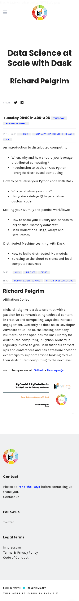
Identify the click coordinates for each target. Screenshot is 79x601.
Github (39, 370)
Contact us (11, 497)
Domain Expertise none (27, 280)
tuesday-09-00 (16, 123)
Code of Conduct (15, 557)
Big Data (30, 272)
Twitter (8, 522)
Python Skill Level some (59, 280)
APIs (17, 272)
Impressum (12, 547)
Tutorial (24, 134)
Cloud (44, 272)
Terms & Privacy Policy (20, 552)
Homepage (55, 370)
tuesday (59, 118)
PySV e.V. (51, 593)
